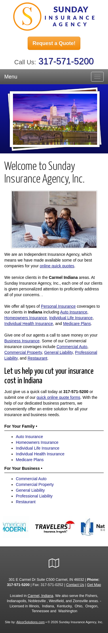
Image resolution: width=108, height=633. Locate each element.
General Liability (58, 352)
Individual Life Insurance (71, 317)
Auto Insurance (73, 312)
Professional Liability (34, 496)
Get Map (94, 585)
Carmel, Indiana (40, 596)
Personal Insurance (58, 306)
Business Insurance (21, 341)
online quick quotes (57, 266)
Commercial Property (23, 352)
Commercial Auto (71, 346)
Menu (10, 77)
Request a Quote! (54, 43)
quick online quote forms (58, 397)
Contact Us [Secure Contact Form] (75, 585)
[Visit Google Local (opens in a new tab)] (54, 563)
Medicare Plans (77, 323)
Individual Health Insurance (28, 323)
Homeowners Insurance (25, 317)
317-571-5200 (66, 61)
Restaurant (37, 358)
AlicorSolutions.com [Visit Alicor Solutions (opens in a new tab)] (30, 622)
